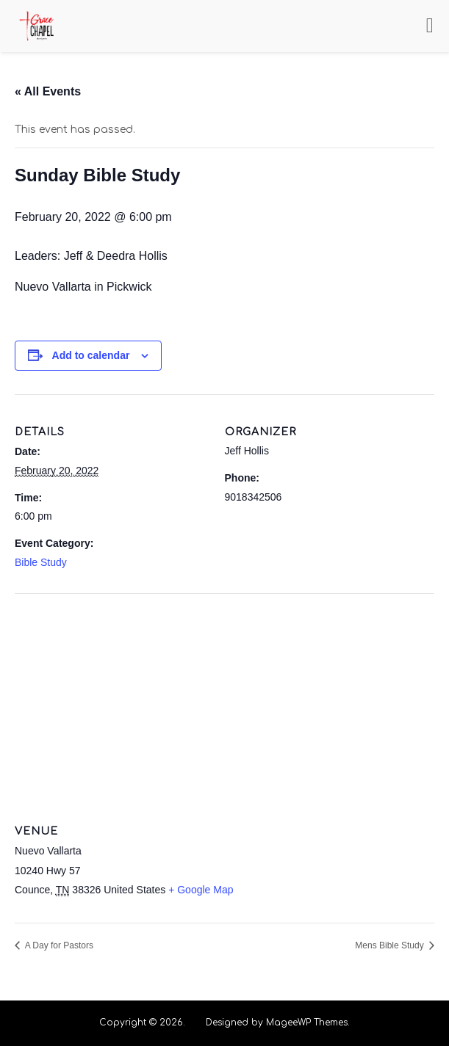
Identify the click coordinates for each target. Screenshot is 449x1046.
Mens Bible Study (390, 945)
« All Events (48, 91)
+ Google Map (200, 890)
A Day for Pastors (58, 945)
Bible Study (41, 562)
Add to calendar (91, 355)
